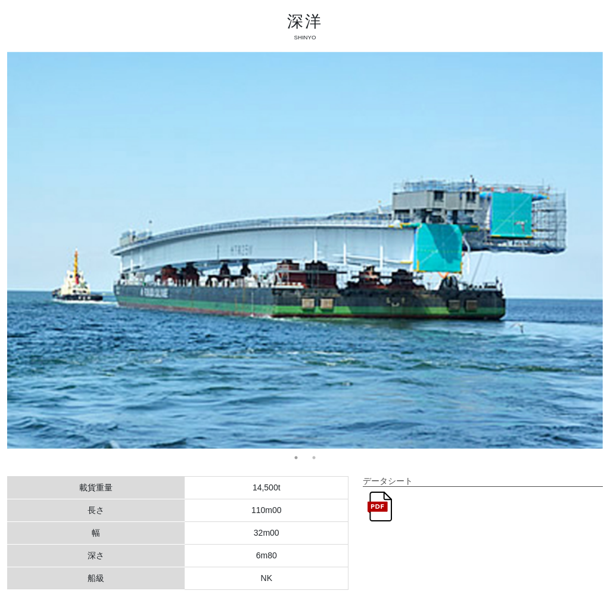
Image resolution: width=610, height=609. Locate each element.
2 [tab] (314, 458)
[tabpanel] (305, 250)
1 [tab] (296, 458)
